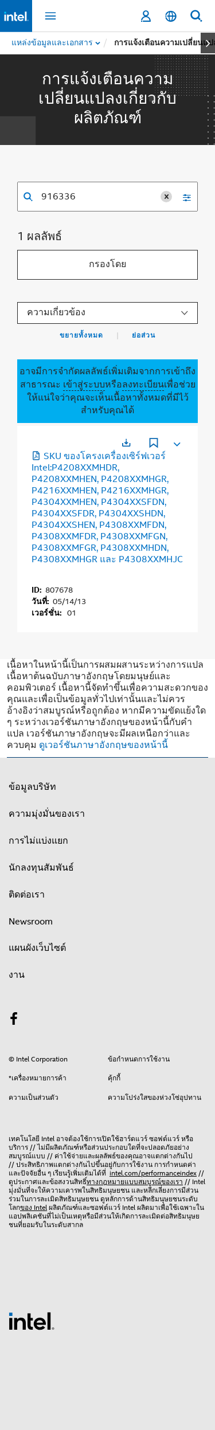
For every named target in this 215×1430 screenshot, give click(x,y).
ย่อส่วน (143, 335)
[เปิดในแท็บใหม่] (126, 442)
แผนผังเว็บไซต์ (37, 948)
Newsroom (31, 921)
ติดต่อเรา (27, 894)
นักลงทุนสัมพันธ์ (41, 867)
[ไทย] (170, 16)
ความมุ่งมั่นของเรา (47, 814)
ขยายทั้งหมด (81, 335)
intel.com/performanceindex (153, 1173)
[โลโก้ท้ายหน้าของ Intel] (31, 1320)
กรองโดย (107, 264)
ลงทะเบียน (143, 384)
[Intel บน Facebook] (14, 1020)
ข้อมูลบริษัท (32, 787)
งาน (17, 975)
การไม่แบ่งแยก (38, 841)
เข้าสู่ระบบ (84, 384)
